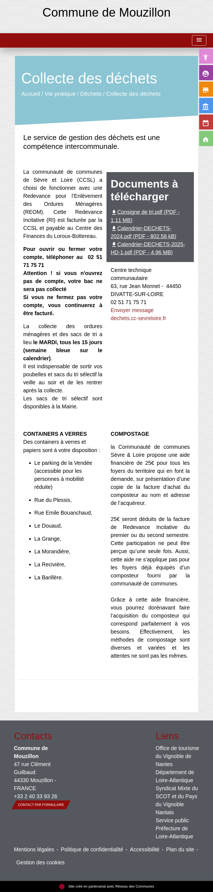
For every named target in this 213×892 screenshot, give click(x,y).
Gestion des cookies (40, 862)
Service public (172, 820)
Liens (167, 735)
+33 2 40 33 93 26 (35, 796)
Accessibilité (144, 849)
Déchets (91, 93)
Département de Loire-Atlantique (175, 776)
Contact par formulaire (41, 805)
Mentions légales (34, 849)
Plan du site (180, 849)
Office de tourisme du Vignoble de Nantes (177, 756)
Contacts (33, 735)
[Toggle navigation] (199, 40)
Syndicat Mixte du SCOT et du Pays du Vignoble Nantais (177, 800)
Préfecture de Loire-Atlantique (174, 832)
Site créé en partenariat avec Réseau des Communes (106, 886)
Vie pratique (60, 93)
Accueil (30, 93)
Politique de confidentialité (92, 849)
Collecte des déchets (133, 93)
